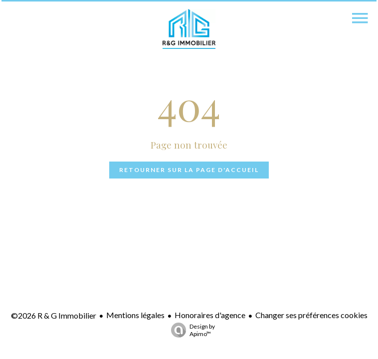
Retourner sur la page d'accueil (189, 170)
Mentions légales (135, 315)
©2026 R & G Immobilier (53, 315)
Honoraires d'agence (210, 315)
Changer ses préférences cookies (311, 315)
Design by (190, 330)
